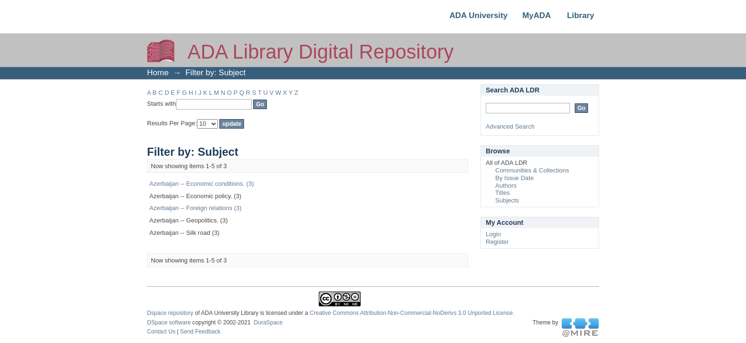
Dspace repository (170, 313)
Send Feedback (200, 331)
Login (493, 234)
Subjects (507, 200)
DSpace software (169, 322)
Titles (502, 192)
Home (157, 72)
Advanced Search (510, 126)
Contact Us (161, 331)
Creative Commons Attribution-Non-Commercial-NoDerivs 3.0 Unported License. (412, 313)
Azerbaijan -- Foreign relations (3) (195, 208)
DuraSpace (268, 322)
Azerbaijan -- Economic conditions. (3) (201, 183)
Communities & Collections (532, 170)
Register (497, 241)
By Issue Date (514, 178)
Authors (506, 185)
